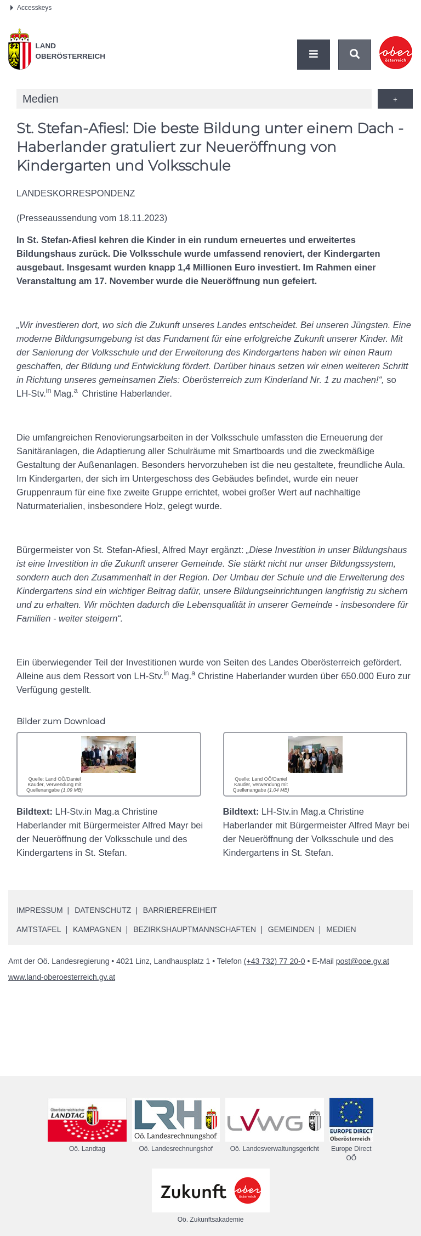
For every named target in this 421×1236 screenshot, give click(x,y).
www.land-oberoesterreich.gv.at (61, 977)
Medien (341, 929)
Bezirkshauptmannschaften (194, 929)
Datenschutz (103, 910)
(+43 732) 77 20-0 (274, 961)
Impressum (39, 910)
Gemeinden (291, 929)
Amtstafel (38, 929)
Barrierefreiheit (180, 910)
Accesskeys (31, 8)
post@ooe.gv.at (362, 961)
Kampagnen (97, 929)
